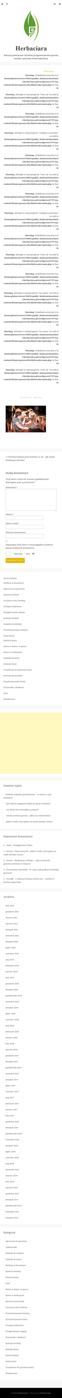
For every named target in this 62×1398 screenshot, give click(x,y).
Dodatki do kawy (11, 658)
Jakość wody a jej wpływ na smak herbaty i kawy (29, 821)
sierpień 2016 (12, 1145)
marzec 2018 (11, 1037)
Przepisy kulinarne (12, 606)
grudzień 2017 (12, 1055)
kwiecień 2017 (12, 1103)
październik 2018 (14, 995)
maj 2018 (10, 1025)
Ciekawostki (11, 1247)
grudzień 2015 (12, 1193)
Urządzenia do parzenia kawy (17, 669)
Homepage (49, 71)
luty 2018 (10, 1043)
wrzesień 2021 (12, 935)
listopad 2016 (12, 1127)
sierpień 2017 (12, 1079)
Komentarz (12, 487)
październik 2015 (14, 1205)
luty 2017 (10, 1115)
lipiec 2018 (11, 1013)
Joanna (39, 397)
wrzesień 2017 (12, 1073)
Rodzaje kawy (10, 663)
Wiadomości (9, 699)
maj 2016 (10, 1163)
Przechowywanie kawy (14, 681)
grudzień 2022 (12, 911)
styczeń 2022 (12, 923)
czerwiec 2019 (12, 953)
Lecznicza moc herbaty (14, 600)
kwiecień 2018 (12, 1031)
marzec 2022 (11, 917)
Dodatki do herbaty (12, 624)
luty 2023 (10, 905)
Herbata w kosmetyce (13, 583)
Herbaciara (23, 1393)
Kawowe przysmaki (12, 675)
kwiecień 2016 (12, 1169)
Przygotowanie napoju (14, 612)
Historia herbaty (11, 594)
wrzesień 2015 (12, 1211)
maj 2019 (10, 959)
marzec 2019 (11, 971)
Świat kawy (8, 635)
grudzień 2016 (12, 1121)
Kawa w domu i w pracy (14, 646)
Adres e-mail (12, 523)
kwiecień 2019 (12, 965)
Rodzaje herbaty (11, 618)
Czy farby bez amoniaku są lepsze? (22, 809)
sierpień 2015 (12, 1217)
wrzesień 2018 (12, 1001)
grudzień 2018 (12, 983)
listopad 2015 (12, 1199)
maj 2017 (10, 1097)
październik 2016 (14, 1133)
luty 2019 (10, 977)
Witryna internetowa (16, 532)
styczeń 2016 (12, 1187)
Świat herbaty (10, 578)
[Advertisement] (31, 743)
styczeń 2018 (12, 1049)
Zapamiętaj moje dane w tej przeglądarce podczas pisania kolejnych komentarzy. (29, 546)
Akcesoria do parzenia (14, 588)
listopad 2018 (12, 989)
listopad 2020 (12, 941)
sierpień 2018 (12, 1007)
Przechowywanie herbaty (15, 629)
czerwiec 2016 (12, 1157)
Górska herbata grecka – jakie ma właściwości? (28, 815)
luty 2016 (10, 1181)
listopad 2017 (12, 1061)
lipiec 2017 (11, 1085)
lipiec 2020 (11, 947)
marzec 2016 (11, 1175)
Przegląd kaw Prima (22, 845)
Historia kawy (10, 640)
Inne (5, 693)
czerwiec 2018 (12, 1019)
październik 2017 (14, 1067)
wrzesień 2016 (12, 1139)
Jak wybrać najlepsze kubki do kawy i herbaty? (28, 803)
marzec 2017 (11, 1109)
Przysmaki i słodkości (13, 687)
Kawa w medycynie (12, 652)
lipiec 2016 (11, 1151)
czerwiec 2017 (12, 1091)
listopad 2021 (12, 929)
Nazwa (10, 514)
